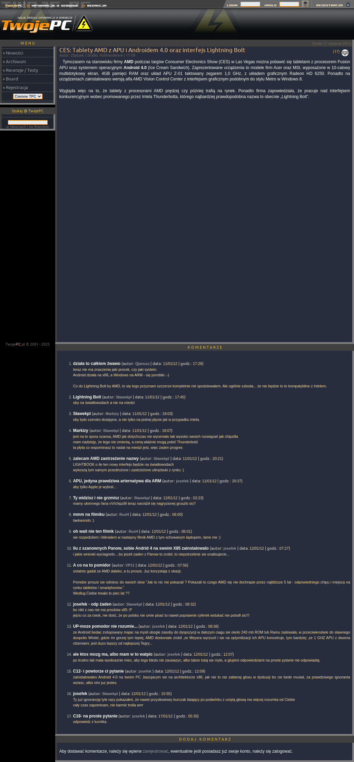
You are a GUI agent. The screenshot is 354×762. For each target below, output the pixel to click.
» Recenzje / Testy (20, 70)
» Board (10, 78)
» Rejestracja (15, 87)
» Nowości (13, 52)
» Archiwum (14, 61)
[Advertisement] (27, 236)
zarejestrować (155, 751)
